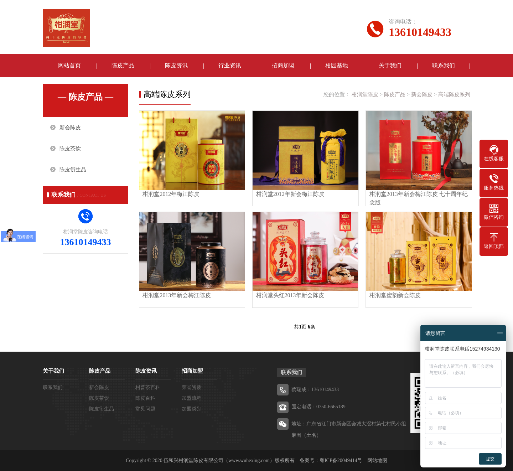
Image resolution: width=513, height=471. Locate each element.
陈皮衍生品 (72, 170)
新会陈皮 (70, 128)
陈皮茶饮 (70, 149)
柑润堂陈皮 (365, 95)
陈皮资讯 (176, 66)
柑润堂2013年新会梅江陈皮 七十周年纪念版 (417, 198)
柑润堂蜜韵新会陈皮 (393, 295)
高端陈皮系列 (454, 95)
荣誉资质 (192, 387)
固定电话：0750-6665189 (318, 406)
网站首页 (69, 66)
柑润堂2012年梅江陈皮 (171, 194)
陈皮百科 (145, 397)
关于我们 (390, 66)
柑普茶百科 (147, 387)
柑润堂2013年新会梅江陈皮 (177, 295)
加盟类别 (192, 408)
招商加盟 (283, 66)
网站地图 (377, 460)
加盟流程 (192, 397)
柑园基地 (336, 66)
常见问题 (145, 408)
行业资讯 (229, 66)
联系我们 (443, 66)
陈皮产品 (123, 66)
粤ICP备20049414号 (341, 460)
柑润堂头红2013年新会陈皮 (289, 295)
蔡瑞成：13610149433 (315, 389)
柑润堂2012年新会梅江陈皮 (289, 194)
